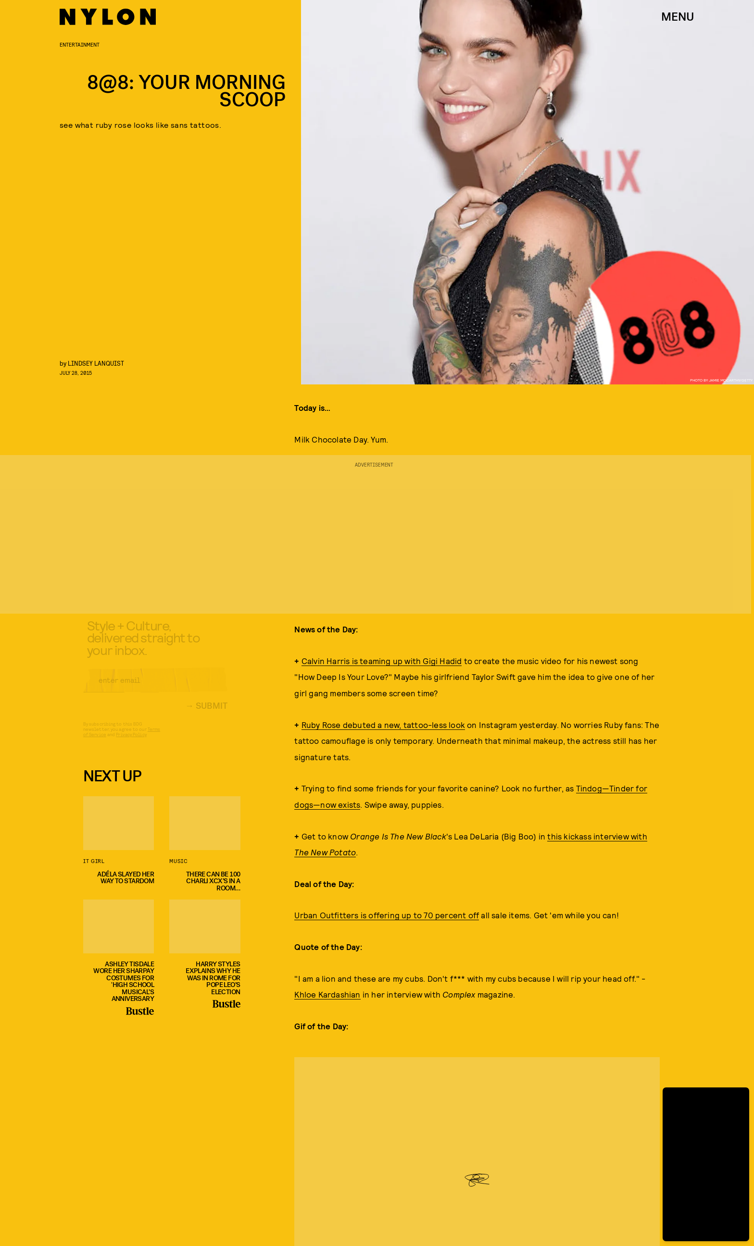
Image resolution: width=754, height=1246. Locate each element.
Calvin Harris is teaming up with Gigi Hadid (382, 661)
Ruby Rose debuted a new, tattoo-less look (383, 724)
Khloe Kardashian (327, 994)
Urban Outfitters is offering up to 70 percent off (386, 915)
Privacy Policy (131, 742)
